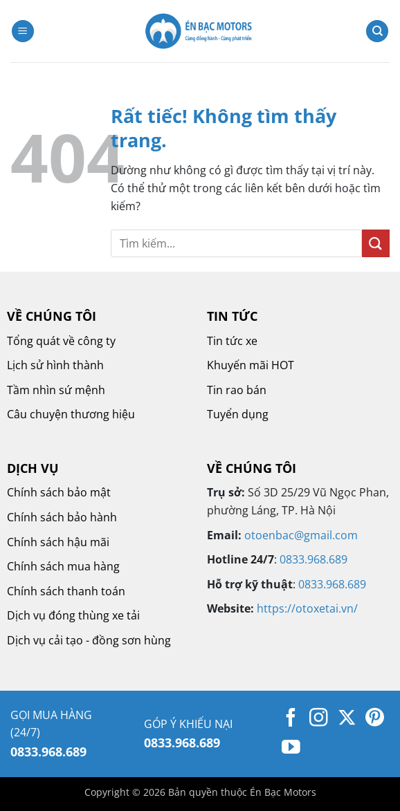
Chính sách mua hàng (63, 566)
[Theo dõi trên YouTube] (291, 748)
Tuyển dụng (238, 414)
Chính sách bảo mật (59, 492)
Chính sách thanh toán (66, 591)
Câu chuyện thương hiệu (71, 414)
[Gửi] (376, 243)
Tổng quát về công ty (61, 340)
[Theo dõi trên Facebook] (291, 719)
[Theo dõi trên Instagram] (318, 719)
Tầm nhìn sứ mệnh (56, 390)
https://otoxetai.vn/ (307, 608)
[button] (23, 31)
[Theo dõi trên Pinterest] (374, 719)
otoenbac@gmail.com (301, 535)
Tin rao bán (236, 390)
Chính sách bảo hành (62, 517)
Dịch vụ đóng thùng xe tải (73, 615)
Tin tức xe (232, 340)
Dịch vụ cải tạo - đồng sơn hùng (89, 640)
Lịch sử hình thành (55, 365)
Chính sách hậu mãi (58, 542)
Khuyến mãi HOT (250, 365)
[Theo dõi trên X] (347, 719)
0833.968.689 (313, 559)
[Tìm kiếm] (377, 31)
